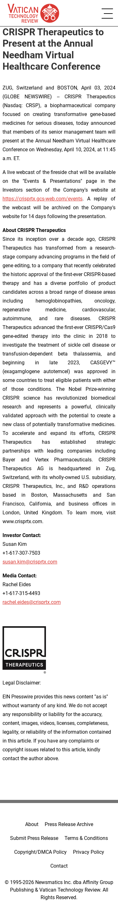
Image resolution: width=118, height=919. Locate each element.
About (31, 824)
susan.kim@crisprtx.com (30, 562)
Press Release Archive (69, 824)
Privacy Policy (88, 852)
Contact (59, 866)
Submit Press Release (34, 838)
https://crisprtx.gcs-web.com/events (42, 199)
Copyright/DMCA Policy (40, 852)
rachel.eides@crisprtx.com (32, 602)
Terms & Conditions (86, 838)
